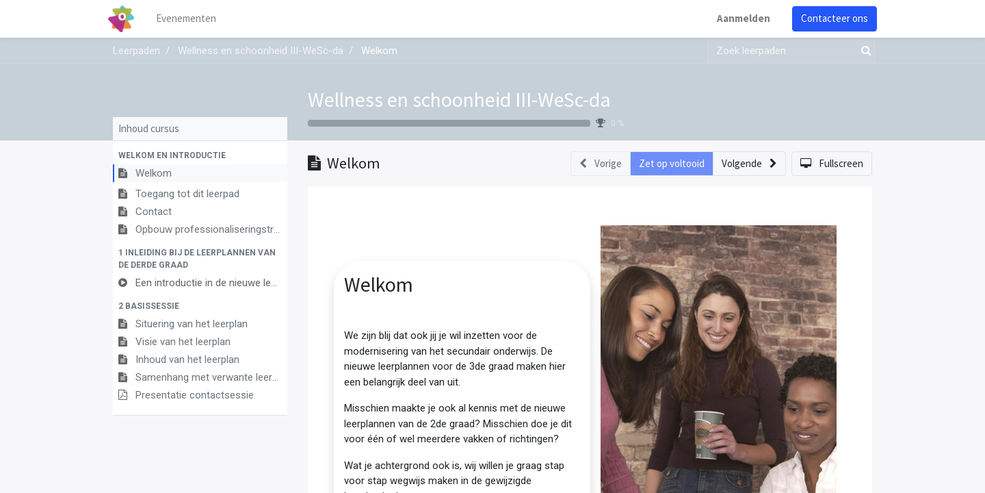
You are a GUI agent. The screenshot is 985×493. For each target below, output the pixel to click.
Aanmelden (738, 18)
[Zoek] (863, 51)
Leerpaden (136, 51)
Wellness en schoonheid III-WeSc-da (459, 99)
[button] (200, 155)
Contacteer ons (829, 18)
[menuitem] (191, 18)
